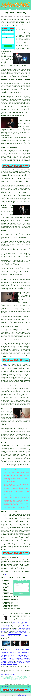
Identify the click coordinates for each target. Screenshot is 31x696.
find (6, 559)
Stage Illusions (9, 649)
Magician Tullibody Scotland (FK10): (12, 19)
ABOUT (17, 9)
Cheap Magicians (12, 662)
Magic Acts (26, 651)
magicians (21, 375)
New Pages (6, 686)
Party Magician (24, 656)
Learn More (21, 695)
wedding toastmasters (7, 635)
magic (17, 525)
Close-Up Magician (17, 651)
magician (26, 380)
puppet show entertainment (18, 632)
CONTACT (21, 9)
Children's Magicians (8, 659)
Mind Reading (5, 653)
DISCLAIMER (27, 9)
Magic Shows (25, 649)
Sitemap (2, 686)
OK (25, 695)
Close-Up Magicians (6, 652)
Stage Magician (25, 652)
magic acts (22, 524)
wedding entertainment (8, 533)
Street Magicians (6, 651)
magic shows (24, 573)
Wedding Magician (13, 656)
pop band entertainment (14, 634)
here (6, 574)
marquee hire (13, 629)
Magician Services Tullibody (13, 577)
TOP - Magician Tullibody (8, 674)
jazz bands (12, 623)
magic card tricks (11, 524)
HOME (10, 9)
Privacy (29, 686)
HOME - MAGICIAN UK (15, 682)
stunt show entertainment (20, 622)
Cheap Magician (21, 655)
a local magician (17, 571)
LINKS (14, 9)
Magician (18, 649)
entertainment (24, 615)
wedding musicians (22, 631)
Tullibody (4, 365)
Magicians (4, 364)
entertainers (4, 638)
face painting (26, 635)
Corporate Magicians (18, 653)
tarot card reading (24, 628)
